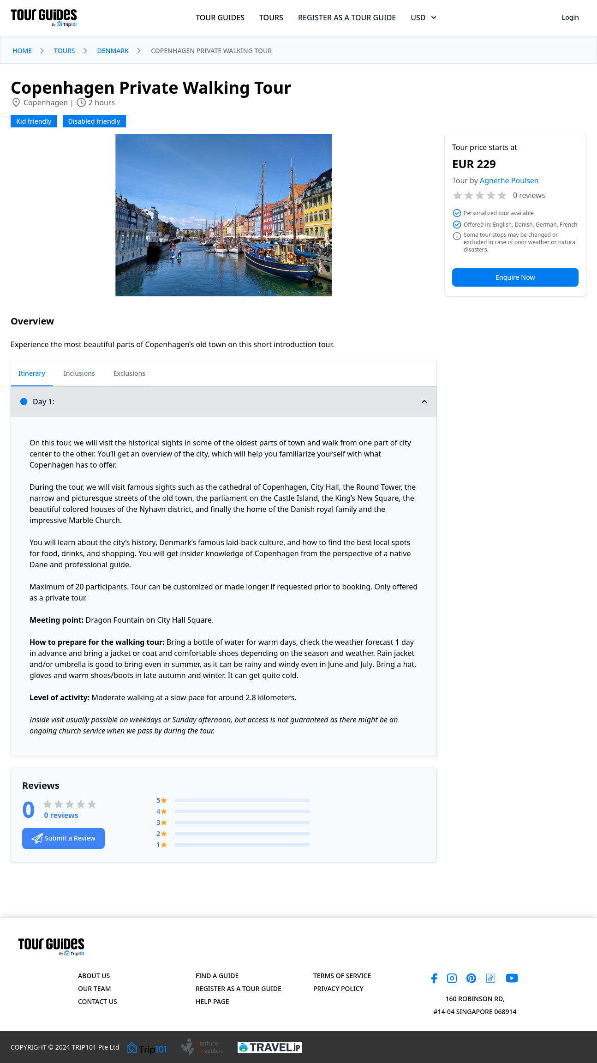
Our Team (94, 988)
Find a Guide (217, 975)
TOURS (271, 17)
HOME (22, 50)
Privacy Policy (338, 988)
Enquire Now (515, 277)
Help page (212, 1001)
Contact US (97, 1001)
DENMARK (113, 50)
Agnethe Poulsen (509, 180)
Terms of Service (342, 975)
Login (570, 17)
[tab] (32, 373)
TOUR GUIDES (220, 17)
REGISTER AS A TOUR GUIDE (347, 17)
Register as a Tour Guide (238, 988)
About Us (94, 975)
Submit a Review (63, 838)
